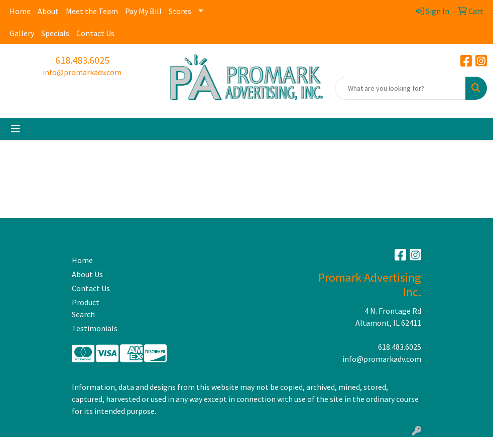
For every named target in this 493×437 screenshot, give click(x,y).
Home (20, 11)
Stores (180, 11)
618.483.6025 (82, 60)
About (48, 11)
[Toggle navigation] (15, 129)
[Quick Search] (400, 88)
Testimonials (94, 328)
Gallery (22, 33)
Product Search (85, 308)
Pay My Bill (143, 11)
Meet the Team (92, 11)
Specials (55, 33)
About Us (87, 274)
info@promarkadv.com (82, 72)
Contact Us (95, 33)
